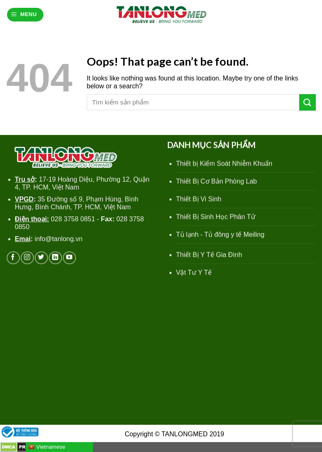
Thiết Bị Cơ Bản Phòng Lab (216, 182)
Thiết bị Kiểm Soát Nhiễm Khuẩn (224, 164)
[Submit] (307, 102)
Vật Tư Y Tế (194, 273)
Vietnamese (46, 447)
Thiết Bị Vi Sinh (198, 200)
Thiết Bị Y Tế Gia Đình (209, 255)
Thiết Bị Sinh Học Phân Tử (215, 218)
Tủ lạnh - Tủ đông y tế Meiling (220, 235)
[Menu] (25, 14)
